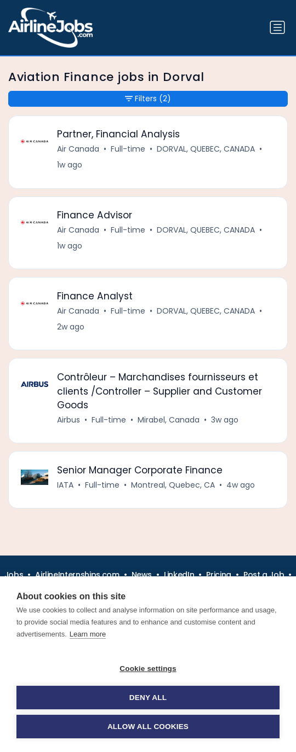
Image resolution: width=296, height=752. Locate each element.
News (142, 574)
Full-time (128, 148)
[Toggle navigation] (277, 27)
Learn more (88, 634)
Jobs (14, 574)
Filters (148, 99)
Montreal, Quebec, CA (173, 484)
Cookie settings (148, 668)
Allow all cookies (148, 726)
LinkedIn (179, 574)
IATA (65, 484)
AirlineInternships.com (77, 574)
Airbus (68, 419)
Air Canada (78, 148)
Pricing (218, 574)
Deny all (148, 697)
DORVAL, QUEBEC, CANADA (206, 148)
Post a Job (263, 574)
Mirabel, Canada (169, 419)
